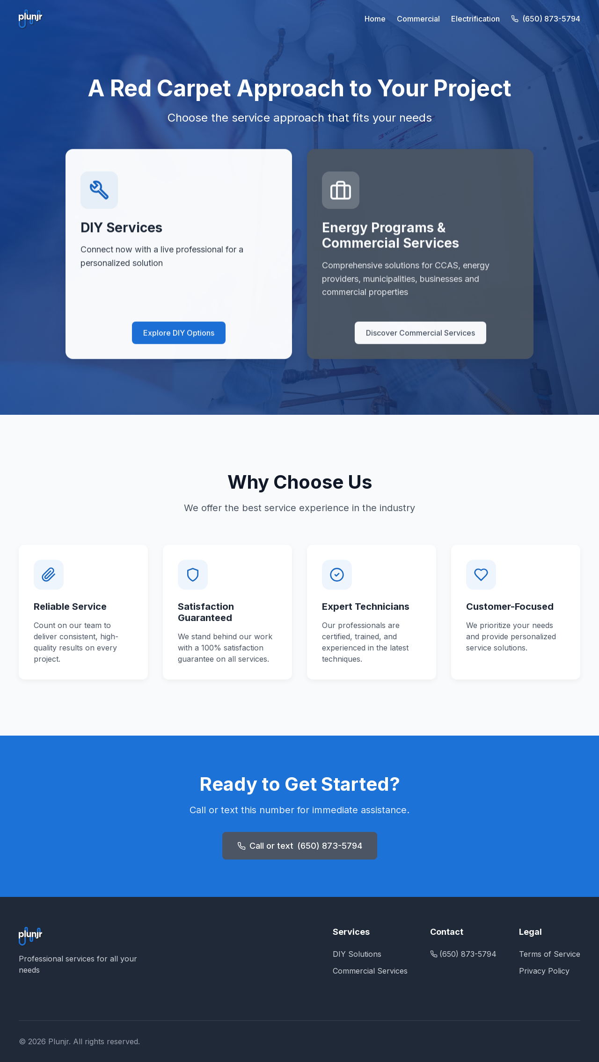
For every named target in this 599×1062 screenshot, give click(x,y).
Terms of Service (549, 954)
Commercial (418, 18)
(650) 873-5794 (545, 18)
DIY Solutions (357, 954)
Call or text (299, 845)
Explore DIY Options (178, 334)
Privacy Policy (544, 970)
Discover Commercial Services (420, 334)
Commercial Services (370, 970)
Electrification (475, 18)
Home (375, 18)
